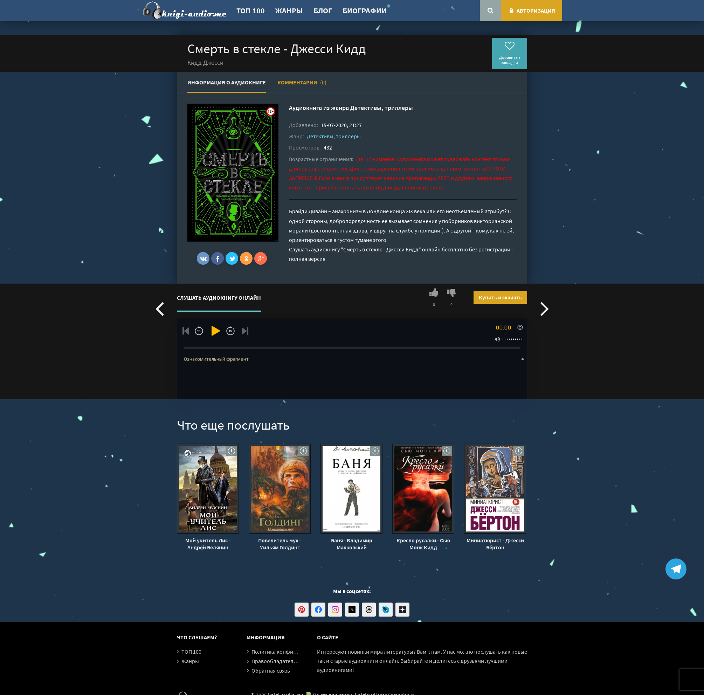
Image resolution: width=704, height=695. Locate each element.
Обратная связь (270, 670)
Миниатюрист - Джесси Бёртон (495, 544)
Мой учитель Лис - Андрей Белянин (207, 544)
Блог (322, 10)
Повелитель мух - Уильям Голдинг (279, 544)
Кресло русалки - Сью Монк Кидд (423, 544)
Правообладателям (275, 661)
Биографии (365, 10)
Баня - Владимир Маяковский (351, 544)
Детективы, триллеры (381, 108)
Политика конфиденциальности (291, 651)
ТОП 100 (250, 10)
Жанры (289, 10)
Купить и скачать (500, 297)
